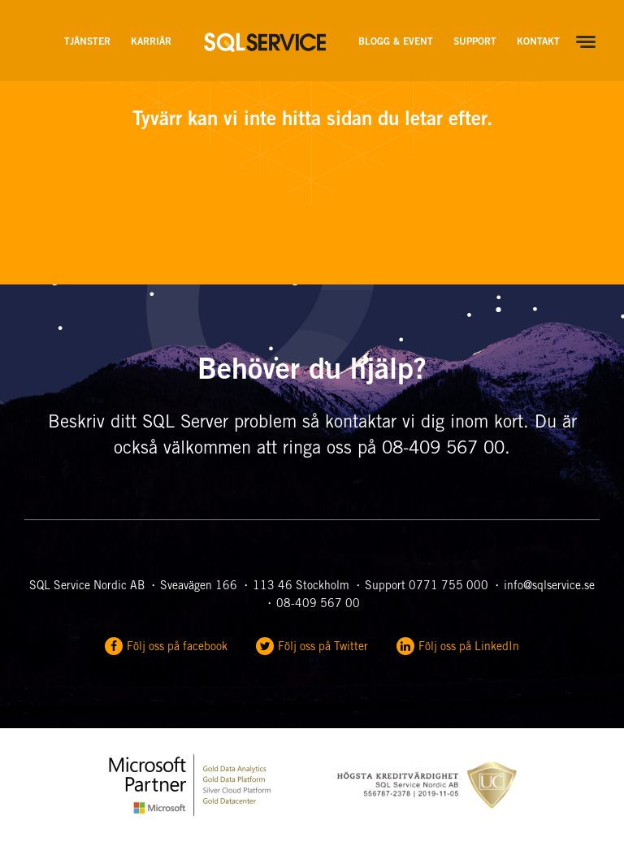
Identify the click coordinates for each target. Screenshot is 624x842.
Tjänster (87, 42)
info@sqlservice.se (549, 586)
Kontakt (538, 42)
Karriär (151, 42)
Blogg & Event (395, 42)
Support (474, 42)
